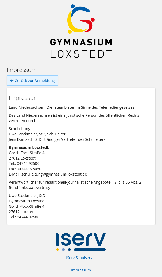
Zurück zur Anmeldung (32, 80)
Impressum (81, 269)
